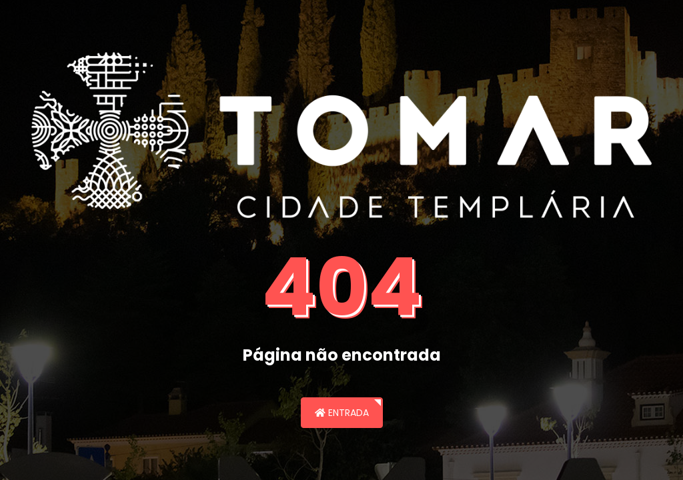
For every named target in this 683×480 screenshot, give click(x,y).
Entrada (342, 412)
